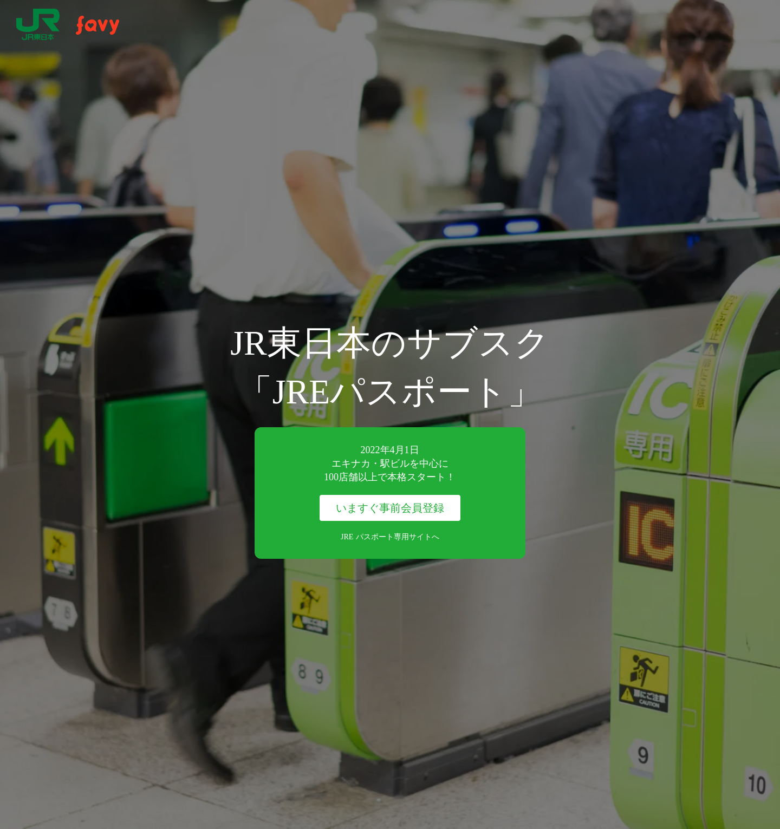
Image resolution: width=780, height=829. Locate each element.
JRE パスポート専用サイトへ (390, 537)
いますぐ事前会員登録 (390, 508)
